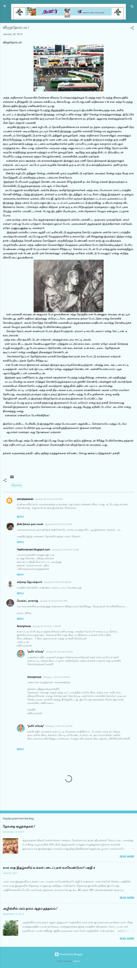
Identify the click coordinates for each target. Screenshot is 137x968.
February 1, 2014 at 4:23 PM (56, 677)
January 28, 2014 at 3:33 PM (48, 499)
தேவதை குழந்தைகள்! (19, 826)
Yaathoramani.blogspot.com (33, 549)
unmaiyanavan (25, 499)
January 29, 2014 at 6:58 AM (57, 582)
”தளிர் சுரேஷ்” (35, 651)
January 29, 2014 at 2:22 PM (59, 651)
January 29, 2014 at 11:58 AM (46, 626)
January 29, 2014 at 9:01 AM (53, 601)
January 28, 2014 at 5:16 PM (58, 524)
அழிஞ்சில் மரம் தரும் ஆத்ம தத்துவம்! (30, 908)
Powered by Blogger (69, 954)
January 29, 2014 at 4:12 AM (65, 549)
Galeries (76, 961)
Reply (20, 516)
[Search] (132, 7)
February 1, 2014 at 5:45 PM (58, 726)
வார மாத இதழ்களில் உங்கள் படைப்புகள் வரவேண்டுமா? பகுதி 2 (49, 868)
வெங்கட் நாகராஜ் (27, 600)
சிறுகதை (16, 485)
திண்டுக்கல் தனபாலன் (30, 524)
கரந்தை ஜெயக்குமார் (29, 582)
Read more (127, 856)
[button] (132, 28)
